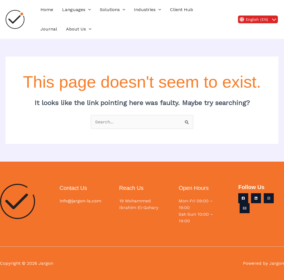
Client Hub (181, 9)
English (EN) (258, 19)
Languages (76, 9)
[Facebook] (243, 198)
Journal (48, 29)
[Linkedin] (256, 198)
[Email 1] (245, 208)
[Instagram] (269, 198)
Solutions (112, 9)
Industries (147, 9)
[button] (88, 9)
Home (46, 9)
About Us (79, 29)
